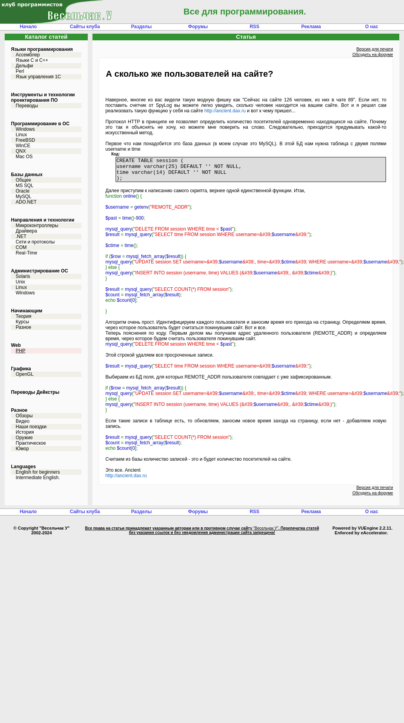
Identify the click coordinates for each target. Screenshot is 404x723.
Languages (23, 466)
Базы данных (27, 174)
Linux (21, 134)
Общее (23, 180)
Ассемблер (28, 55)
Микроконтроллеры (37, 225)
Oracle (22, 191)
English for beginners (38, 472)
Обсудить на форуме (372, 54)
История (25, 432)
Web (16, 345)
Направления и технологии (42, 220)
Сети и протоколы (35, 242)
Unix (20, 282)
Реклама (311, 26)
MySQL (23, 196)
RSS (254, 26)
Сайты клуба (85, 26)
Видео (22, 421)
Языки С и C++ (32, 60)
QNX (21, 151)
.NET (21, 236)
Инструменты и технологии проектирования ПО (43, 97)
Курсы (22, 322)
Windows (25, 129)
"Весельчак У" (265, 533)
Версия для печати (374, 49)
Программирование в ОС (40, 123)
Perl (20, 71)
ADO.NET (26, 202)
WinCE (23, 145)
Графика (21, 368)
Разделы (141, 26)
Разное (23, 327)
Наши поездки (31, 426)
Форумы (198, 26)
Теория (23, 316)
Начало (28, 26)
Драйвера (26, 231)
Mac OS (24, 156)
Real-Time (26, 253)
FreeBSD (25, 140)
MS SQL (24, 185)
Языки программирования (42, 49)
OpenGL (24, 374)
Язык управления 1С (38, 76)
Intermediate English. (38, 477)
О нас (371, 26)
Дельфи (24, 66)
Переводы (27, 105)
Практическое (31, 443)
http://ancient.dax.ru (224, 111)
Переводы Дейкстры (35, 392)
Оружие (24, 437)
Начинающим (26, 311)
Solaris (23, 276)
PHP (20, 350)
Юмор (22, 448)
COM (21, 247)
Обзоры (24, 415)
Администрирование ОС (39, 271)
